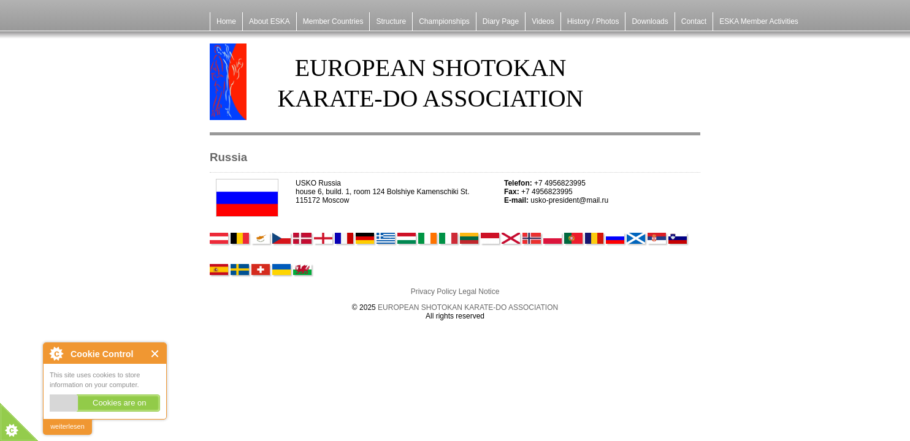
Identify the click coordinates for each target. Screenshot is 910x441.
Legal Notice (479, 291)
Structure (391, 21)
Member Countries (333, 21)
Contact (693, 21)
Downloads (650, 21)
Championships (444, 21)
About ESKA (269, 21)
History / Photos (593, 21)
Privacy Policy (434, 291)
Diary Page (501, 21)
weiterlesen (67, 426)
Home (226, 21)
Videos (543, 21)
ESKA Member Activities (758, 21)
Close (155, 354)
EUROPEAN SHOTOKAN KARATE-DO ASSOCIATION (468, 307)
